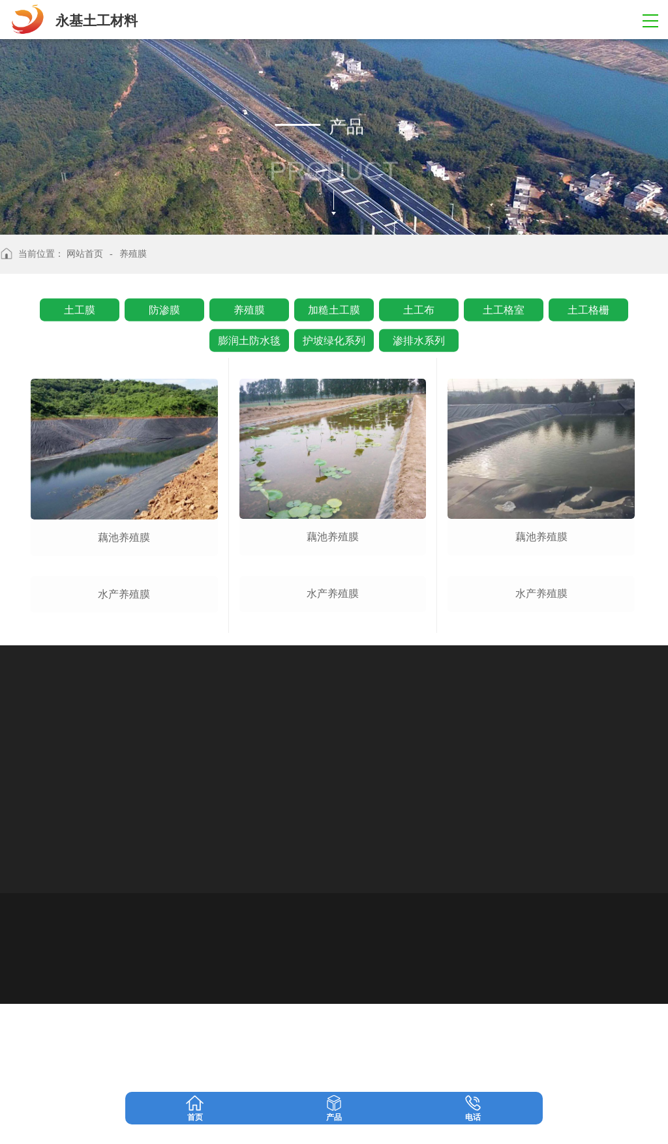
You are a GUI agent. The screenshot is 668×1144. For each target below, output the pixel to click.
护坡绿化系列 (334, 338)
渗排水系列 (419, 338)
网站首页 (85, 254)
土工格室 (503, 307)
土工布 (418, 307)
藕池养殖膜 (124, 537)
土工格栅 (588, 307)
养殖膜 (249, 307)
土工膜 (79, 307)
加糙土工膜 (334, 307)
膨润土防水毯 (249, 338)
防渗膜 (164, 307)
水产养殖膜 (124, 735)
